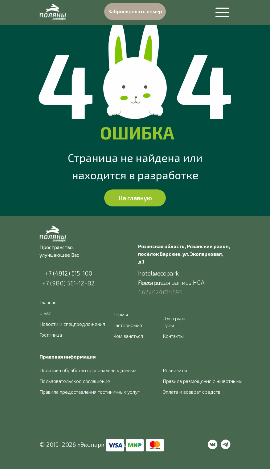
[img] (52, 12)
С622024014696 (160, 292)
